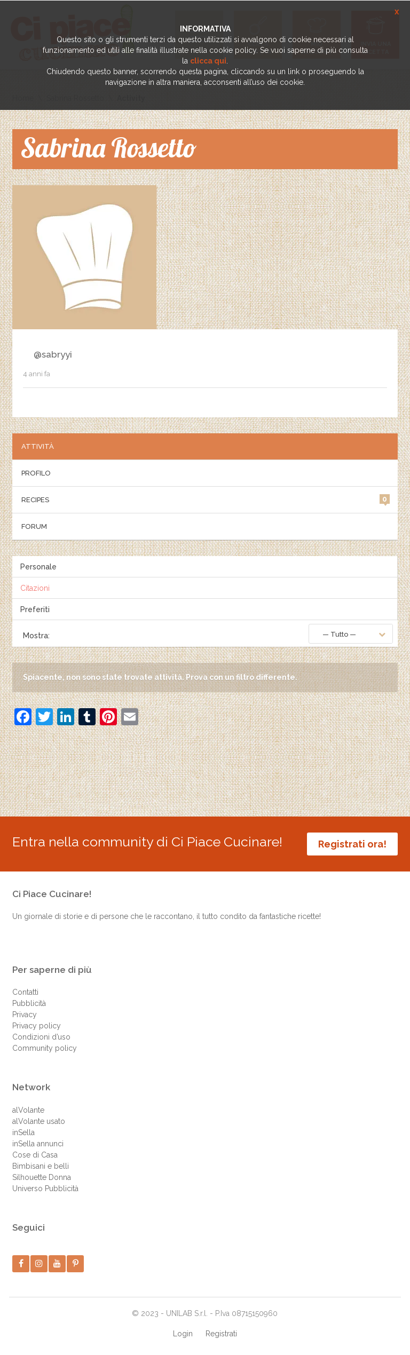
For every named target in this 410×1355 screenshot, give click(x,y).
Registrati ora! (352, 844)
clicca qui (208, 61)
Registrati (221, 1333)
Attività (37, 446)
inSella (23, 1132)
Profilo (36, 473)
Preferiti (35, 609)
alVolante (28, 1110)
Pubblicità (29, 1003)
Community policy (44, 1048)
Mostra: (36, 635)
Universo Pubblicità (45, 1188)
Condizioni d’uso (41, 1037)
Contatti (25, 992)
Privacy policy (36, 1025)
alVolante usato (38, 1121)
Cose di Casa (35, 1155)
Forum (34, 526)
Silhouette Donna (41, 1177)
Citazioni (35, 588)
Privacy (24, 1014)
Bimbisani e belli (40, 1166)
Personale (38, 566)
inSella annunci (38, 1143)
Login (183, 1333)
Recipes (205, 499)
